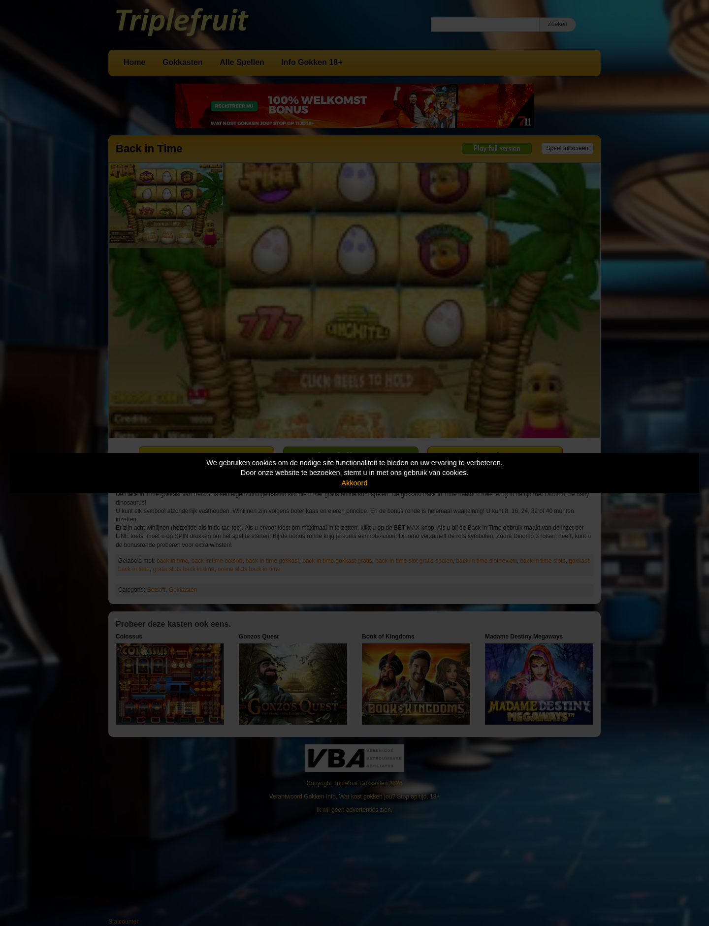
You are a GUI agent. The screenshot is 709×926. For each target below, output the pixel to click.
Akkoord (355, 483)
